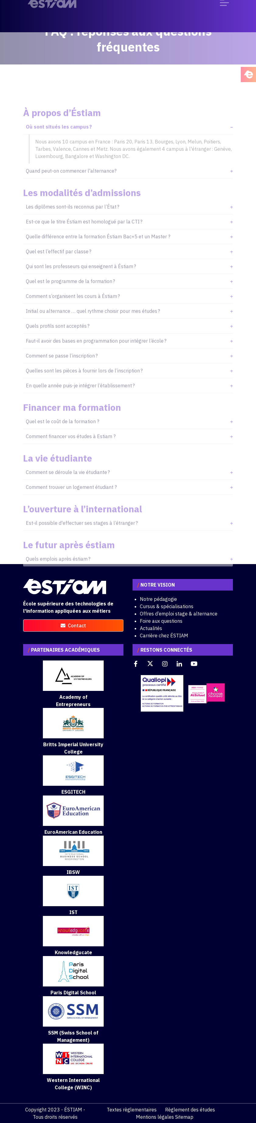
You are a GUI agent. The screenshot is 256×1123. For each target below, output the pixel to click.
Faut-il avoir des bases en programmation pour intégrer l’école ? (96, 351)
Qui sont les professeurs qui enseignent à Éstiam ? (81, 277)
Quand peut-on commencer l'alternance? (71, 181)
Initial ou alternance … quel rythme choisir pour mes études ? (93, 321)
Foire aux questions (161, 621)
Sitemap (184, 1117)
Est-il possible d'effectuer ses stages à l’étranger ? (82, 533)
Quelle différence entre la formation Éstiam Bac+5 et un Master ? (98, 247)
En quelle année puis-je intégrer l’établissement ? (80, 396)
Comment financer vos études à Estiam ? (71, 447)
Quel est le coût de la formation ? (62, 432)
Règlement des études (190, 1110)
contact (73, 625)
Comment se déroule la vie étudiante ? (68, 483)
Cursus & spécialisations (166, 606)
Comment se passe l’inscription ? (62, 366)
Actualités (151, 628)
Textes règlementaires (132, 1110)
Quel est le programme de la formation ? (70, 292)
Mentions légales (155, 1117)
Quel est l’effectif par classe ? (58, 262)
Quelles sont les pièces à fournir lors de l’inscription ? (84, 381)
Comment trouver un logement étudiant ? (71, 497)
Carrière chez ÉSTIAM (164, 636)
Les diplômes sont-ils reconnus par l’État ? (72, 217)
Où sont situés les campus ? (59, 137)
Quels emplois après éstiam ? (58, 569)
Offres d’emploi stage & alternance (178, 614)
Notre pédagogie (158, 599)
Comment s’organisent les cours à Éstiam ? (73, 306)
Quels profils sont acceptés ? (57, 336)
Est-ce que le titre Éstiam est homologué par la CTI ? (84, 232)
